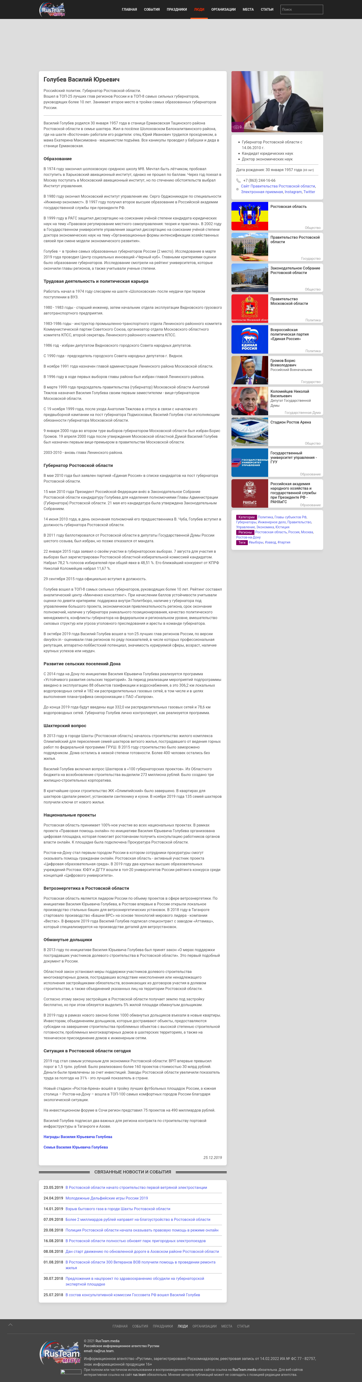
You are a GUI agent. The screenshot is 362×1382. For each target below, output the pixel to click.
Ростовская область (271, 532)
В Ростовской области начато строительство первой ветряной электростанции (136, 1187)
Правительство (299, 522)
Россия (293, 532)
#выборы (256, 542)
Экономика (265, 527)
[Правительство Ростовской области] (277, 247)
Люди (199, 9)
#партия (283, 542)
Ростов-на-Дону (248, 537)
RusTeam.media (107, 1359)
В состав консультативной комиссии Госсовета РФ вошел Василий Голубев (133, 1295)
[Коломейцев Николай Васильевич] (277, 401)
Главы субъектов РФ (291, 517)
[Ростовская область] (277, 216)
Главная (129, 9)
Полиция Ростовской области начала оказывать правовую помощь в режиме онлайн (142, 1230)
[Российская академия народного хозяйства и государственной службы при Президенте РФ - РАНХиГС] (277, 493)
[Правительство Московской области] (277, 308)
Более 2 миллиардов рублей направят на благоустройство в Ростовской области (138, 1219)
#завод (270, 542)
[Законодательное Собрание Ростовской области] (277, 278)
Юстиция (283, 527)
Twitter (309, 192)
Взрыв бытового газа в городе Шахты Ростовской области (118, 1209)
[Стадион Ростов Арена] (277, 432)
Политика (265, 517)
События (152, 9)
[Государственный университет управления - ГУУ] (277, 462)
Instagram (293, 192)
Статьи (267, 9)
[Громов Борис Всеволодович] (277, 370)
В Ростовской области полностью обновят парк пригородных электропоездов (136, 1241)
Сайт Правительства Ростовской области (278, 186)
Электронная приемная (262, 192)
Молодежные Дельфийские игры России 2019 (107, 1198)
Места (248, 9)
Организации (223, 9)
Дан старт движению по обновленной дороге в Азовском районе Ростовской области (142, 1251)
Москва (307, 532)
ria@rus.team (104, 1369)
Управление (245, 527)
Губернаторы (246, 522)
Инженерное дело (272, 522)
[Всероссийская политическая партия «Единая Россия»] (277, 339)
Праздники (177, 9)
